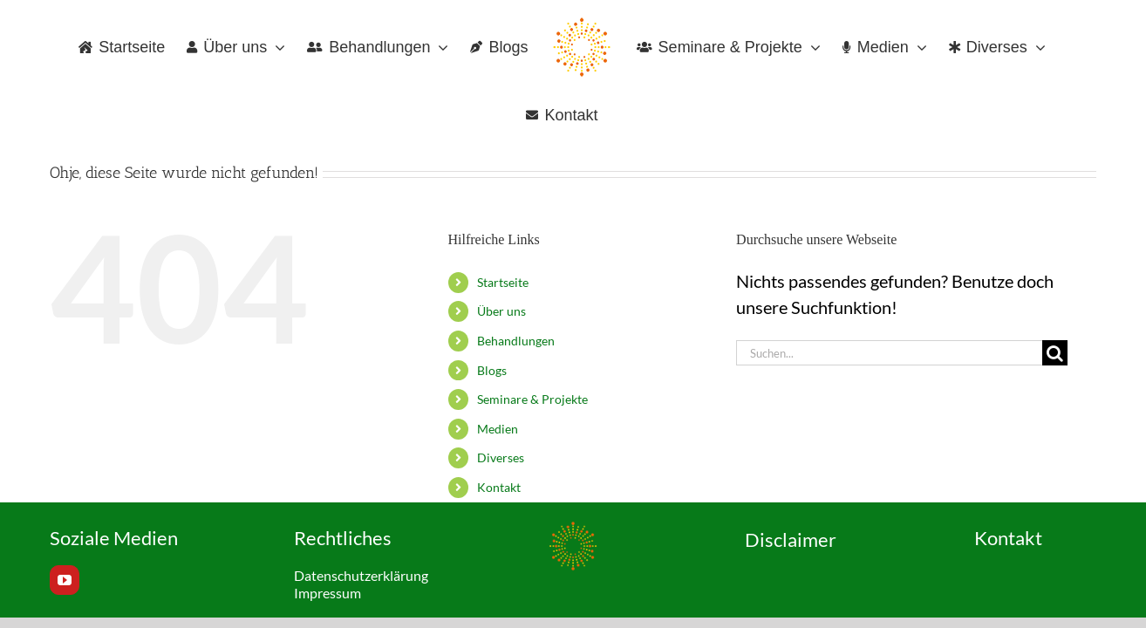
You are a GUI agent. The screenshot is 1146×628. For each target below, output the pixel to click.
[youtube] (64, 580)
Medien (497, 428)
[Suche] (1055, 352)
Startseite (503, 282)
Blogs (492, 370)
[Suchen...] (889, 352)
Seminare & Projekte (532, 399)
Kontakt (499, 487)
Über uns (501, 311)
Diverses (500, 457)
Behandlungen (516, 340)
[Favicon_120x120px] (573, 528)
